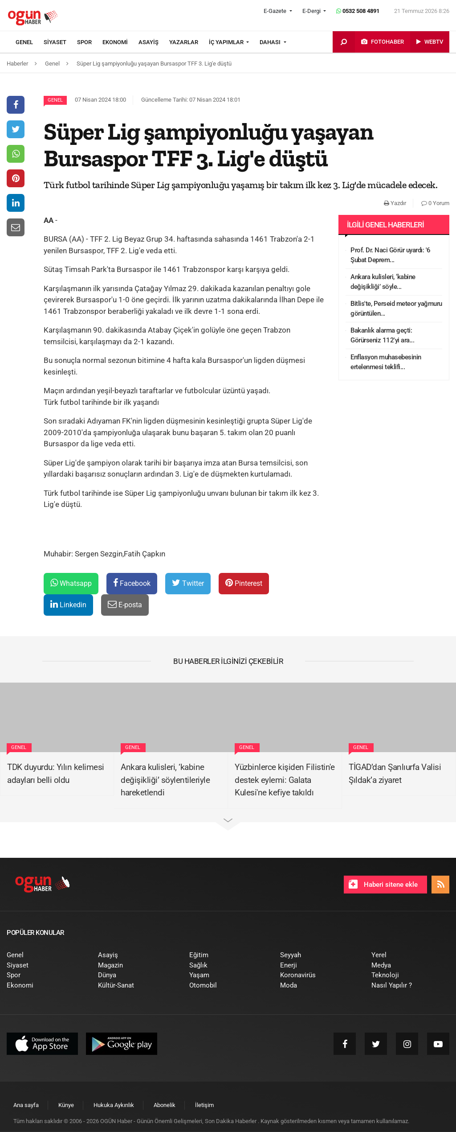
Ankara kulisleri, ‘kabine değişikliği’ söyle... (382, 282)
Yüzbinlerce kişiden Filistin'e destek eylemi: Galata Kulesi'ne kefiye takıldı (284, 780)
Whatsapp (71, 583)
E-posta (125, 604)
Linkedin (68, 604)
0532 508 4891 (357, 11)
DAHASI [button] (271, 42)
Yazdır (395, 203)
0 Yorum (435, 203)
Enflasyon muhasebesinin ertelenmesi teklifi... (385, 362)
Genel (55, 100)
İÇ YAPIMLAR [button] (227, 42)
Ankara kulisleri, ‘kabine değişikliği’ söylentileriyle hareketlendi (165, 780)
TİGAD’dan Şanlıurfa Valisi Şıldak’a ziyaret (395, 773)
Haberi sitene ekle (383, 884)
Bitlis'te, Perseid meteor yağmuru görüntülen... (396, 309)
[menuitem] (30, 42)
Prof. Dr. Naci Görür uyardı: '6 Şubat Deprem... (390, 255)
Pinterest (243, 583)
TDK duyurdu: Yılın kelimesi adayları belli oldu (55, 773)
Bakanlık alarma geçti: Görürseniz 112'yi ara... (382, 335)
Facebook (132, 583)
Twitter (188, 583)
